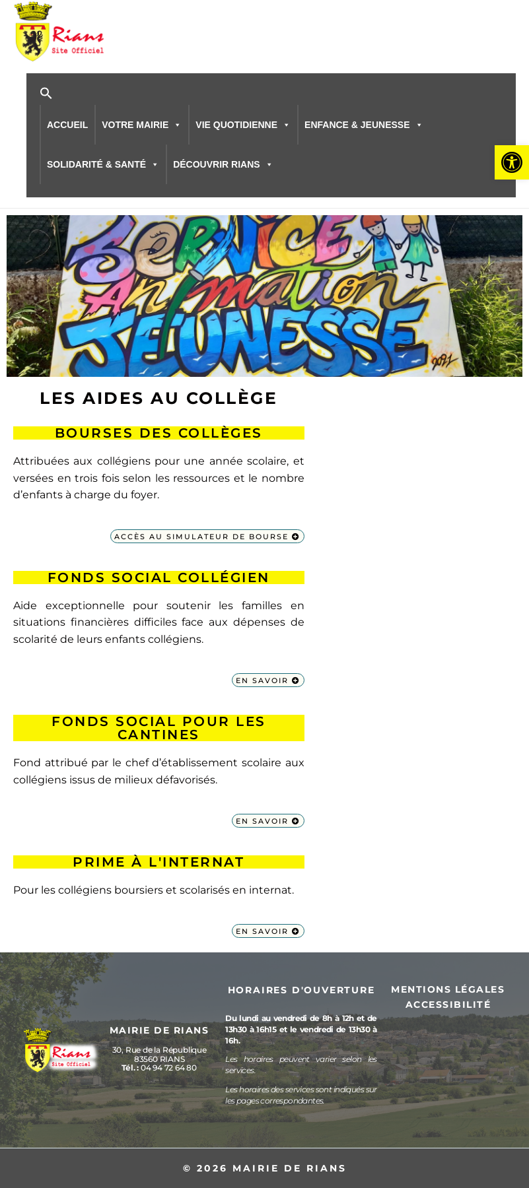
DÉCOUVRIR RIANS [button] (223, 163)
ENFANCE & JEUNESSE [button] (363, 123)
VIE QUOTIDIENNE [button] (243, 123)
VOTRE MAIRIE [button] (142, 123)
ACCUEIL (67, 123)
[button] (512, 162)
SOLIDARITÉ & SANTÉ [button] (103, 163)
